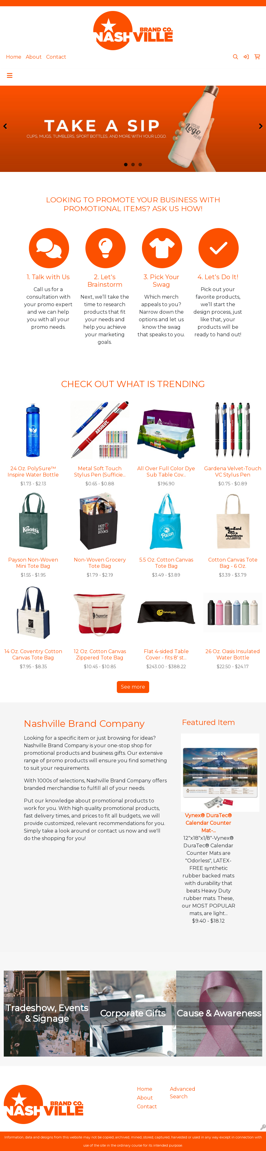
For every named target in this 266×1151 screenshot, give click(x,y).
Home (13, 57)
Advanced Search (182, 1093)
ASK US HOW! (177, 208)
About (34, 57)
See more (133, 687)
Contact (56, 57)
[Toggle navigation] (9, 75)
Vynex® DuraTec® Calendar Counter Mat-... (208, 823)
